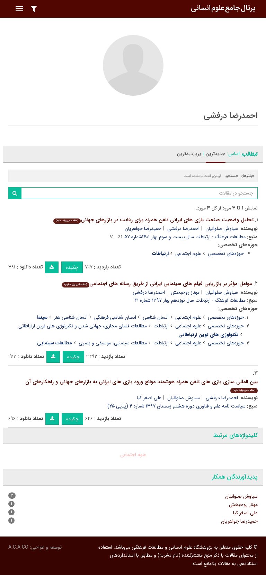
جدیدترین (215, 153)
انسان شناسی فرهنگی (115, 317)
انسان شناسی (156, 317)
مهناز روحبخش (185, 292)
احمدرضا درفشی (183, 228)
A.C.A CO (18, 547)
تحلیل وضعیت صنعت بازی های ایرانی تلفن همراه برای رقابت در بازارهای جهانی (153, 220)
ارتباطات (161, 326)
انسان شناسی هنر (71, 317)
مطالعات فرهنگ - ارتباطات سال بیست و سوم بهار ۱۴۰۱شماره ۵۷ (185, 237)
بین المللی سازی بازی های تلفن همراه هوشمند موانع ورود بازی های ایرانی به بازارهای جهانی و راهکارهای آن (141, 385)
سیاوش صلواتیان (221, 228)
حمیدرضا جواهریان (143, 228)
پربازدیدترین (189, 153)
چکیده (72, 267)
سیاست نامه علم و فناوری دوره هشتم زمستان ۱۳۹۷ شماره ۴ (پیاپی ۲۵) (176, 406)
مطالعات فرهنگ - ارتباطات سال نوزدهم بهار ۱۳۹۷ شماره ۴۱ (190, 300)
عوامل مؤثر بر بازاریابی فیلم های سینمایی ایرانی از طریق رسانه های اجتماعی (157, 284)
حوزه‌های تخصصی (226, 253)
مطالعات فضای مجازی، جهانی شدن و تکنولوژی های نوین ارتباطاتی (82, 326)
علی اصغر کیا (149, 398)
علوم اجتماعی (188, 253)
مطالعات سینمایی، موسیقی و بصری (113, 343)
